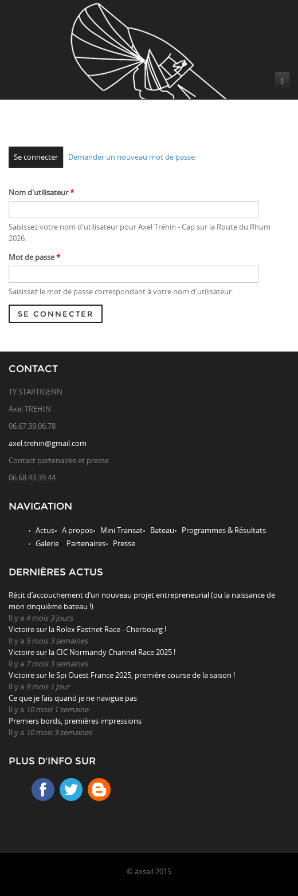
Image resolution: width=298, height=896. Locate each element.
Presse (124, 543)
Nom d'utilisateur (41, 192)
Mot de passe (34, 257)
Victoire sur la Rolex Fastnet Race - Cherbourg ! (87, 629)
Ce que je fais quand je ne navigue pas (73, 698)
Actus (45, 530)
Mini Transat (121, 530)
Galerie (47, 543)
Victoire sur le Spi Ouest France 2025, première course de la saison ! (122, 675)
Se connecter (36, 157)
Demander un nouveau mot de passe (131, 157)
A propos (77, 530)
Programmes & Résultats (224, 530)
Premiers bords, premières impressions (75, 721)
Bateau (162, 530)
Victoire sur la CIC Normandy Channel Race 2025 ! (92, 652)
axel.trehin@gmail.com (48, 443)
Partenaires (85, 543)
